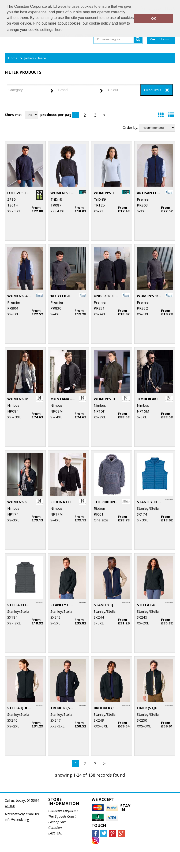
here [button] (59, 30)
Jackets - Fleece (35, 58)
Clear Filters (152, 90)
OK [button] (153, 18)
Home (12, 58)
